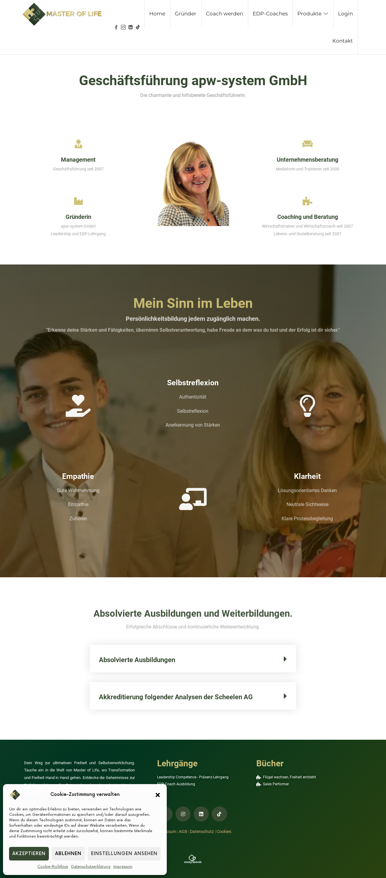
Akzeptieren (29, 854)
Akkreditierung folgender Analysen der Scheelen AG (176, 697)
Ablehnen (68, 854)
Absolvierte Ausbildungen (137, 660)
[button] (158, 795)
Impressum (122, 866)
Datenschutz (202, 831)
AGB (183, 831)
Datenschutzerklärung (90, 866)
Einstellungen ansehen (124, 854)
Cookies (224, 831)
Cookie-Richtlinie (52, 866)
